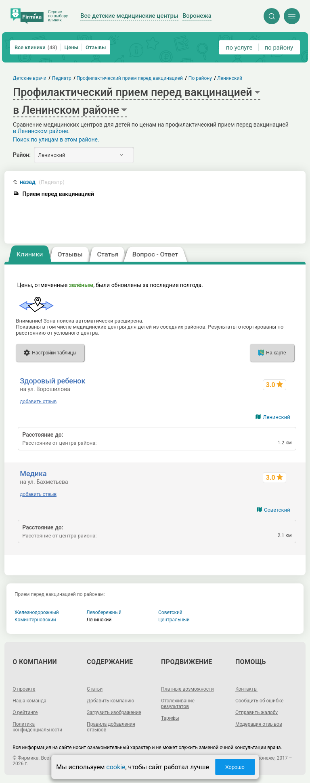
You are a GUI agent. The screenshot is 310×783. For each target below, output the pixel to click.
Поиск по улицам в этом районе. (56, 139)
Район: (22, 155)
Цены (72, 47)
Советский (277, 510)
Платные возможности (187, 689)
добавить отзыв (38, 401)
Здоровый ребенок (52, 381)
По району (200, 78)
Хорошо (235, 767)
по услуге (239, 47)
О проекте (24, 689)
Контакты (246, 689)
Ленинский (276, 417)
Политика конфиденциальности (37, 727)
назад (42, 182)
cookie (115, 767)
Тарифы (170, 718)
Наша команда (29, 701)
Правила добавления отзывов (111, 727)
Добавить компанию (110, 701)
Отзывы (96, 47)
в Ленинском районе (40, 131)
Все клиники (36, 47)
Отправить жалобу (256, 712)
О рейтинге (25, 712)
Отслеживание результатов (178, 703)
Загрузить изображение (114, 712)
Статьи (95, 689)
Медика (33, 473)
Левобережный (103, 612)
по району (279, 47)
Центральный (174, 620)
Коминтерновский (35, 620)
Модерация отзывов (258, 724)
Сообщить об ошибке (259, 701)
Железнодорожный (37, 612)
